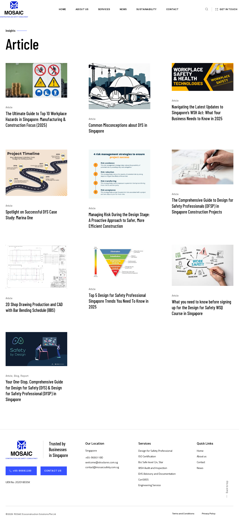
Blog (16, 376)
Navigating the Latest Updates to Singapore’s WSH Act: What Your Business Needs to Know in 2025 (197, 112)
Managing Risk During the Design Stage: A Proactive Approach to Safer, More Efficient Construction (119, 220)
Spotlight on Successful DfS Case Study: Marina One (31, 214)
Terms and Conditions (183, 513)
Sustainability (146, 9)
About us (82, 9)
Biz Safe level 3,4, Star (150, 462)
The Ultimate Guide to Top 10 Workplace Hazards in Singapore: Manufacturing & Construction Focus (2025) (36, 119)
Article (9, 108)
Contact (172, 9)
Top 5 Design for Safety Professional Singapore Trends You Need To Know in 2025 (118, 301)
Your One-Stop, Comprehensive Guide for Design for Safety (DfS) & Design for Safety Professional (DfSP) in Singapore (34, 390)
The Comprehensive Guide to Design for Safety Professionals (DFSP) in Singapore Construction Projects (202, 206)
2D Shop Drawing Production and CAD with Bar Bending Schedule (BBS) (34, 307)
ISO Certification (147, 457)
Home (62, 9)
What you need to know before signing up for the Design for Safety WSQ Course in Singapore (201, 307)
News (123, 9)
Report (24, 376)
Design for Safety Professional (155, 451)
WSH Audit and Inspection (152, 468)
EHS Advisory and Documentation (157, 474)
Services (104, 9)
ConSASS (143, 480)
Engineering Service (149, 485)
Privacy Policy (208, 513)
